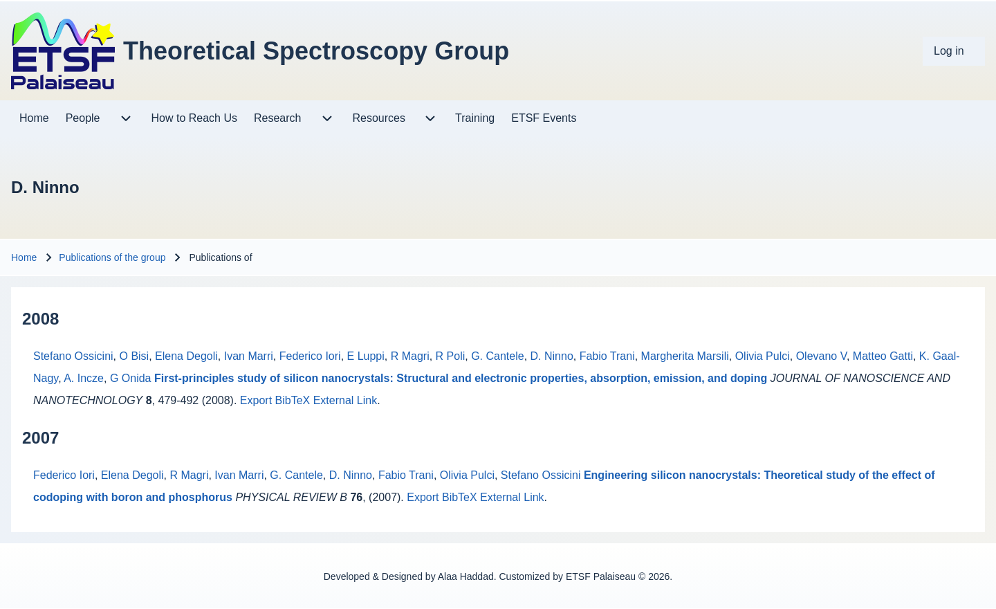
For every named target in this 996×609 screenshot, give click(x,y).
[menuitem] (954, 51)
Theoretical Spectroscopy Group (316, 51)
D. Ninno (552, 356)
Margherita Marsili (685, 356)
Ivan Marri (248, 356)
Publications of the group (112, 257)
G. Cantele (497, 356)
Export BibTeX (275, 400)
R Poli (450, 356)
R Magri (410, 356)
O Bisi (134, 356)
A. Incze (84, 378)
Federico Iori (310, 356)
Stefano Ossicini (73, 356)
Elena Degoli (186, 356)
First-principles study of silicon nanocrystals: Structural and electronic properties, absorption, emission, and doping (460, 378)
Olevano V (821, 356)
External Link (345, 400)
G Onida (130, 378)
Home (24, 257)
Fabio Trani (607, 356)
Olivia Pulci (762, 356)
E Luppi (366, 356)
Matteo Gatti (883, 356)
